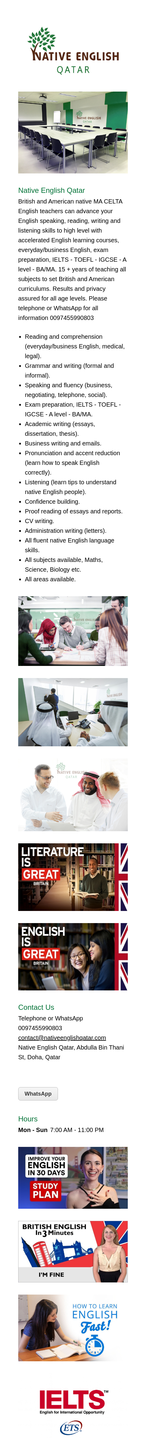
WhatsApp (38, 1094)
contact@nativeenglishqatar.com (62, 1037)
